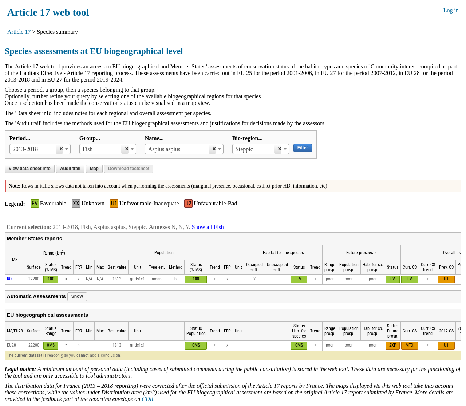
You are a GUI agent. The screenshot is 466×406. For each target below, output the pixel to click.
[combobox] (40, 149)
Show (77, 296)
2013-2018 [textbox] (25, 149)
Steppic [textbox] (244, 149)
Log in (451, 10)
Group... (89, 138)
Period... (19, 138)
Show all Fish (208, 227)
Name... (154, 138)
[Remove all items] (59, 149)
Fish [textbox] (88, 149)
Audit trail (70, 168)
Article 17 (19, 32)
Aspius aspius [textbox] (164, 149)
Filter (302, 147)
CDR (147, 399)
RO (9, 278)
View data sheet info (30, 168)
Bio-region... (247, 138)
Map (94, 168)
